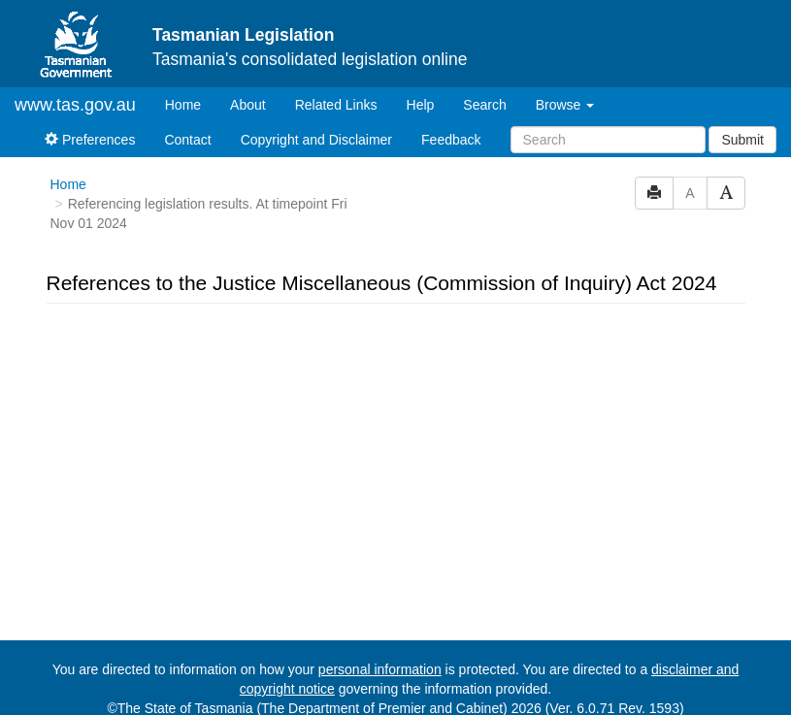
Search (484, 105)
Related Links (336, 105)
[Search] (608, 139)
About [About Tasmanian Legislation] (248, 105)
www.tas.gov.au (75, 104)
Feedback (450, 139)
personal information (380, 669)
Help (421, 105)
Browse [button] (565, 105)
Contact (187, 139)
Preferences (90, 139)
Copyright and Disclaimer (316, 139)
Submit (742, 139)
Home (190, 103)
